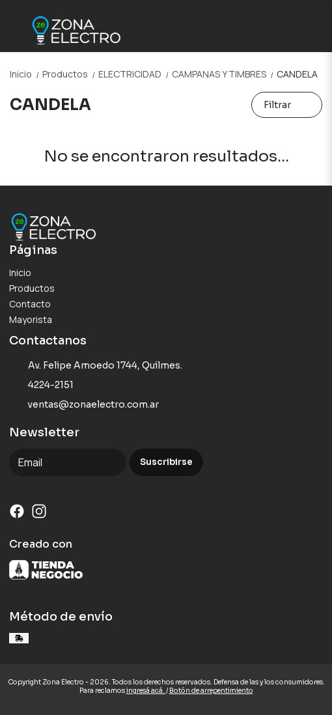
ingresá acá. (146, 690)
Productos (70, 74)
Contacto (30, 304)
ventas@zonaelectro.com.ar (84, 405)
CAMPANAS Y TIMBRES (224, 74)
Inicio (26, 74)
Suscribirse (166, 462)
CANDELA (297, 74)
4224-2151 (41, 385)
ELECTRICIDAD (135, 74)
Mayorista (30, 319)
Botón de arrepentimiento (211, 690)
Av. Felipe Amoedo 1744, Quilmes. (95, 366)
